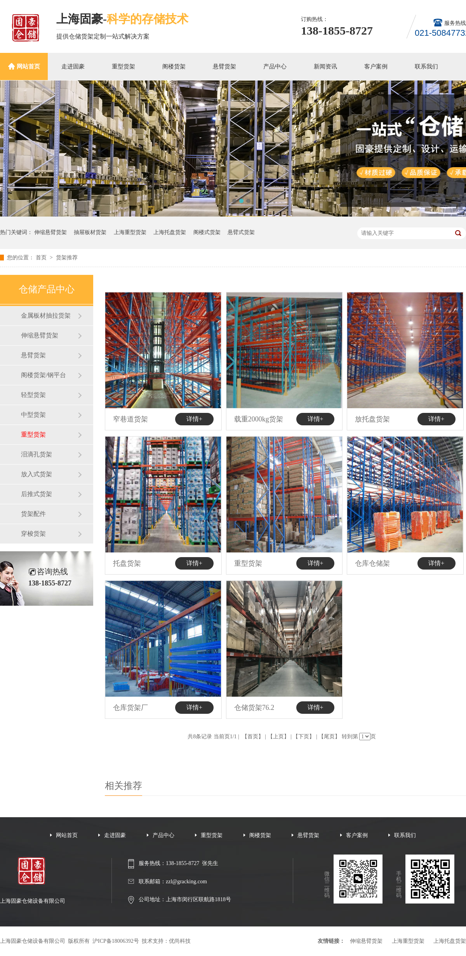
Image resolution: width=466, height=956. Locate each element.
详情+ (194, 419)
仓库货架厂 (130, 707)
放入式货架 (36, 474)
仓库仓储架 (372, 563)
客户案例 (376, 66)
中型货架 (33, 414)
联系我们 (426, 66)
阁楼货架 (174, 66)
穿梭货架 (33, 533)
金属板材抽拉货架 (46, 315)
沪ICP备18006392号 (115, 941)
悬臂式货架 (241, 232)
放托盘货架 (372, 419)
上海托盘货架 (169, 232)
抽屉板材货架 (90, 232)
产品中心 (275, 66)
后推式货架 (36, 494)
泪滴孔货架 (36, 454)
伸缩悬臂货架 (50, 232)
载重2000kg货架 (258, 419)
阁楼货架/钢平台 (43, 375)
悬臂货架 (224, 66)
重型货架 (123, 66)
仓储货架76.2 (254, 707)
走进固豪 (73, 66)
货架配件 (33, 513)
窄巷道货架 (130, 419)
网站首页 (28, 66)
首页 (42, 257)
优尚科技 (180, 941)
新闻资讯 (325, 66)
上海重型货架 (130, 232)
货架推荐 (67, 257)
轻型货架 (33, 394)
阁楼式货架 (207, 232)
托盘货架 (127, 563)
